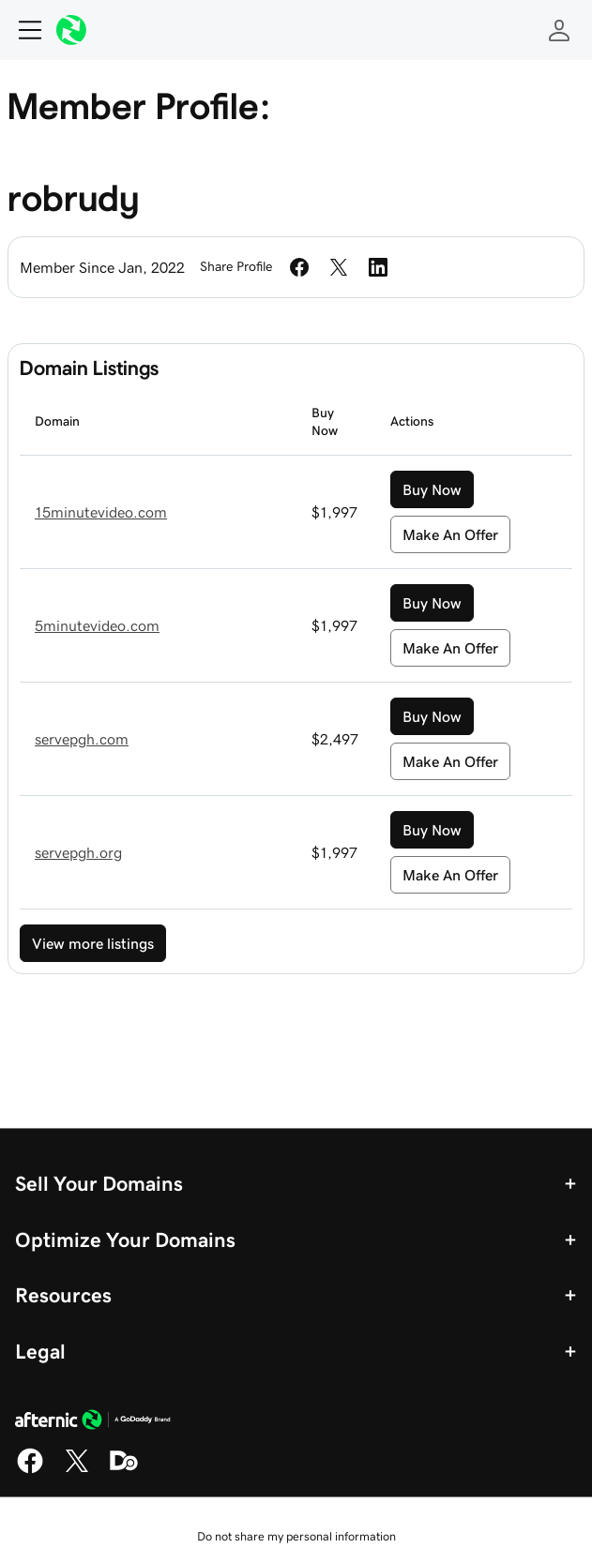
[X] (77, 1470)
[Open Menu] (22, 30)
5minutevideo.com (97, 625)
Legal (40, 1351)
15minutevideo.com (101, 511)
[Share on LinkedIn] (378, 267)
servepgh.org (78, 852)
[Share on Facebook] (299, 267)
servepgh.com (82, 738)
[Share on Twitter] (338, 267)
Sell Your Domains (99, 1183)
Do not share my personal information (296, 1536)
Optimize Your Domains (125, 1239)
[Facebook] (30, 1470)
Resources (63, 1295)
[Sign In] (559, 30)
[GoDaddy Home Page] (93, 1422)
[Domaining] (124, 1470)
